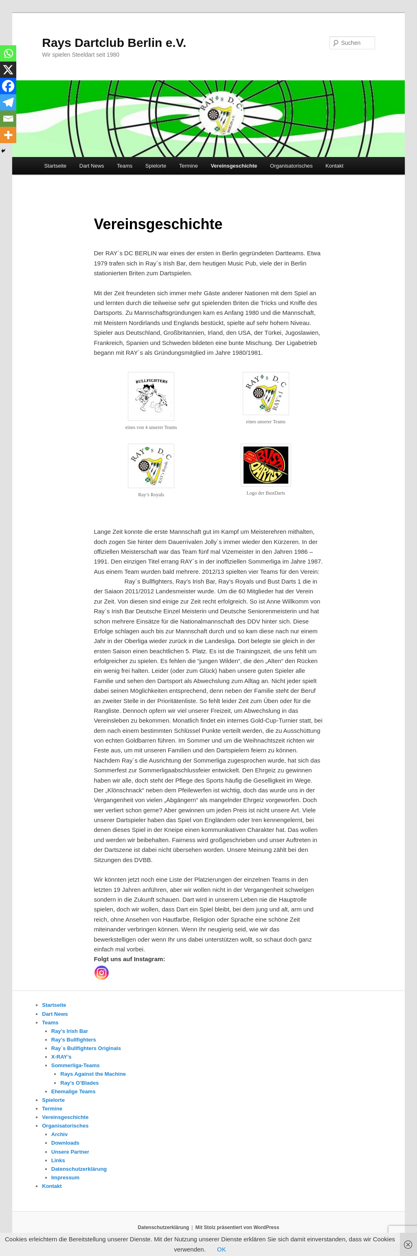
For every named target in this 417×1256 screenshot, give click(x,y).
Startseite (55, 166)
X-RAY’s (61, 1057)
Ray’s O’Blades (79, 1083)
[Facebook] (8, 86)
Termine (188, 166)
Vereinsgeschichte (234, 166)
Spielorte (155, 166)
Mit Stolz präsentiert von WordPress (237, 1227)
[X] (8, 70)
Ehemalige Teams (73, 1091)
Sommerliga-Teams (75, 1065)
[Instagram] (101, 973)
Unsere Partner (70, 1152)
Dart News (91, 166)
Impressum (65, 1177)
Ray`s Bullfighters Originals (86, 1048)
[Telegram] (8, 102)
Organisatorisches (291, 166)
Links (58, 1160)
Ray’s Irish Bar (69, 1031)
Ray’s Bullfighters (73, 1040)
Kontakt (334, 166)
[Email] (8, 119)
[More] (8, 135)
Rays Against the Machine (93, 1074)
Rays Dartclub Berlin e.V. (114, 42)
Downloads (65, 1143)
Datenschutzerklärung (79, 1169)
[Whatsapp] (8, 53)
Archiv (59, 1134)
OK (221, 1249)
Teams (124, 166)
